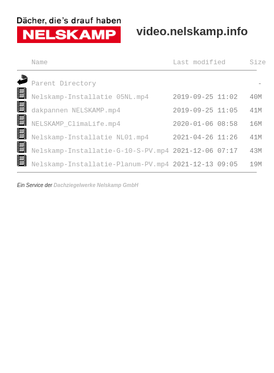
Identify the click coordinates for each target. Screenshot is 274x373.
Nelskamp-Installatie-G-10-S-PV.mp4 (100, 150)
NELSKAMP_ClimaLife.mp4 (76, 123)
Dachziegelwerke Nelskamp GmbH (96, 185)
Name (40, 61)
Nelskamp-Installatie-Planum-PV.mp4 (100, 163)
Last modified (199, 61)
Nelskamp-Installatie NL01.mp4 (90, 136)
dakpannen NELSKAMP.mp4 (76, 109)
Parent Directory (64, 83)
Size (258, 61)
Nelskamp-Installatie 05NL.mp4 (90, 96)
